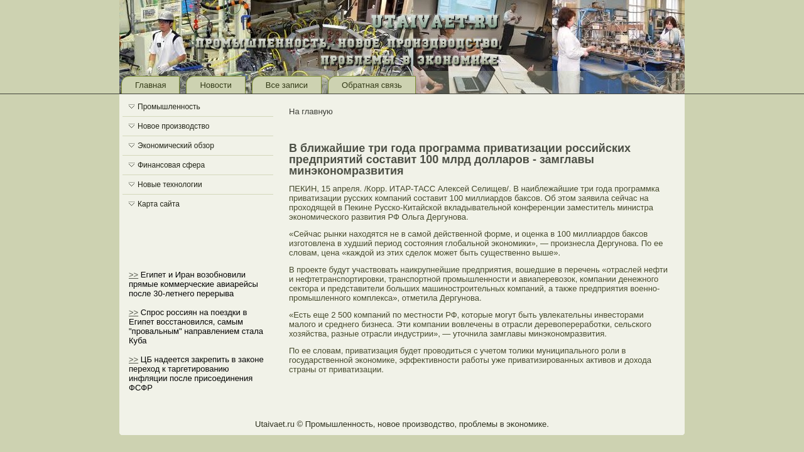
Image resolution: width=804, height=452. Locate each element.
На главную (311, 111)
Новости (215, 85)
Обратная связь (372, 85)
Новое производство (173, 126)
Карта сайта (159, 204)
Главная (150, 85)
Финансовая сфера (171, 165)
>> (133, 274)
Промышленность (169, 106)
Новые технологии (170, 184)
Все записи (287, 85)
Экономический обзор (176, 145)
